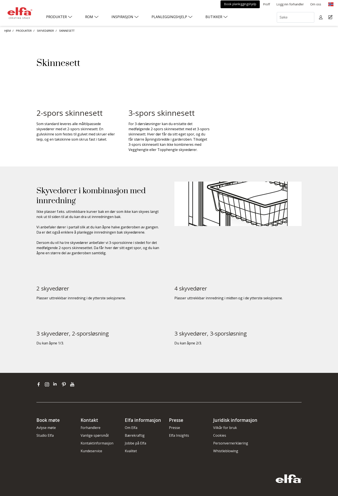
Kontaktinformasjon (97, 443)
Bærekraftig (135, 435)
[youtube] (72, 384)
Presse (174, 427)
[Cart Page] (331, 17)
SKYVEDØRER (45, 31)
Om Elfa (131, 427)
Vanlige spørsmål (95, 435)
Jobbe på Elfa (135, 443)
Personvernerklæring (230, 443)
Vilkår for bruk (225, 427)
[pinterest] (65, 384)
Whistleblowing (225, 451)
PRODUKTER (24, 31)
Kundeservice (91, 451)
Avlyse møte (46, 427)
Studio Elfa (45, 435)
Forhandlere (90, 427)
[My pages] (321, 17)
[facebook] (39, 384)
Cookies (219, 435)
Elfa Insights (179, 435)
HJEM (7, 31)
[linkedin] (56, 384)
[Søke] (295, 17)
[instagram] (48, 384)
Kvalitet (131, 451)
